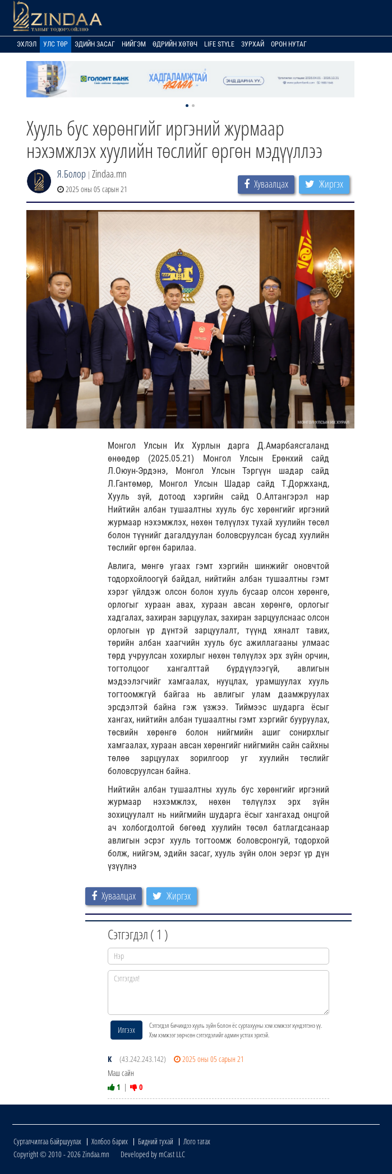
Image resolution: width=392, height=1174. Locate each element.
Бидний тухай (155, 1141)
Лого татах (196, 1141)
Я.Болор (71, 173)
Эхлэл (26, 44)
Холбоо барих (109, 1141)
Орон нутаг (289, 44)
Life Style (219, 44)
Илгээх (126, 1029)
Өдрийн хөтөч (175, 44)
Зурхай (252, 44)
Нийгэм (134, 44)
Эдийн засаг (95, 44)
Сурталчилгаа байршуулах (47, 1141)
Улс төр (55, 44)
